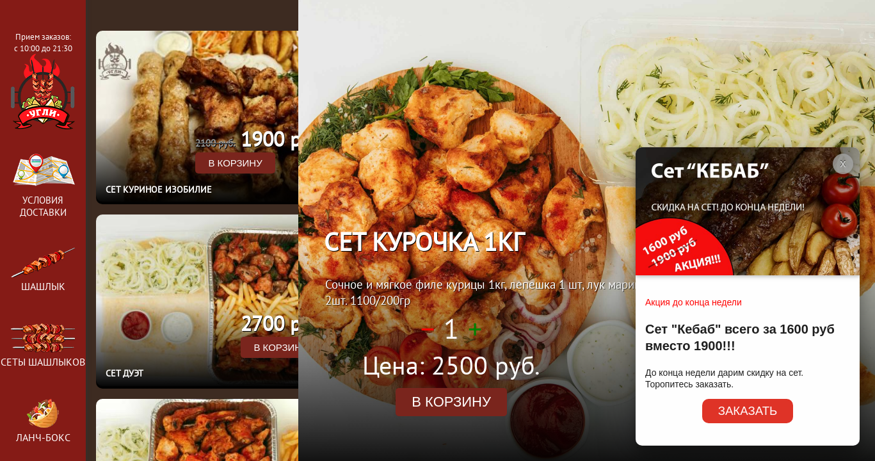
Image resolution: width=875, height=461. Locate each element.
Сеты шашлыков (43, 355)
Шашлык (43, 270)
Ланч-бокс (43, 431)
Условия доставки (43, 182)
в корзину (235, 163)
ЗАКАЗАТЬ (748, 410)
